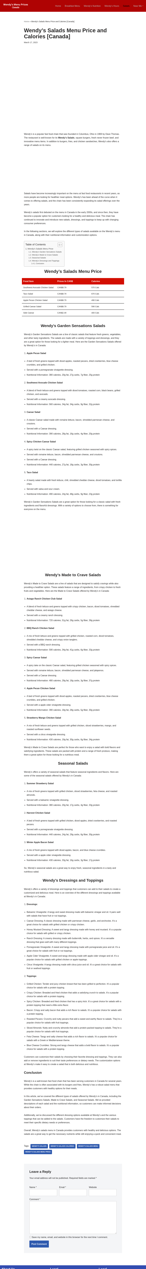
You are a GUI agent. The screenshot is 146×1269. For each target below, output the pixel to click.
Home (58, 6)
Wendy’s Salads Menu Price (40, 249)
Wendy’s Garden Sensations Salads (47, 252)
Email (62, 1190)
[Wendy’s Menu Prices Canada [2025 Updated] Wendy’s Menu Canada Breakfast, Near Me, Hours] (15, 5)
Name (33, 1190)
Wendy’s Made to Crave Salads (45, 255)
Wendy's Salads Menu (88, 1150)
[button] (142, 5)
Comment (34, 1203)
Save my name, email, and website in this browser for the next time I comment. (70, 1241)
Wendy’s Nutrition (92, 6)
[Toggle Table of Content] (59, 245)
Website (93, 1190)
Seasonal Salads (39, 258)
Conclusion (40, 264)
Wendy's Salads (39, 1150)
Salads (126, 6)
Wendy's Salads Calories (62, 1150)
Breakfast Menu (72, 6)
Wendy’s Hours (111, 6)
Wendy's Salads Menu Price (38, 1155)
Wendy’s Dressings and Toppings (45, 261)
